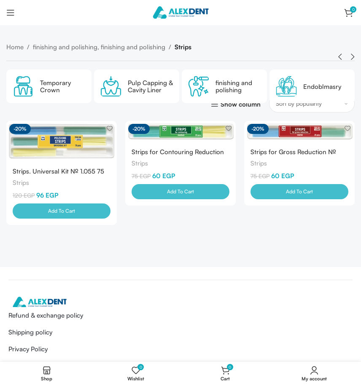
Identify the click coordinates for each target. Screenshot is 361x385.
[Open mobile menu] (10, 12)
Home (15, 47)
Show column (241, 104)
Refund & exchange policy (45, 315)
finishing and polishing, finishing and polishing (99, 47)
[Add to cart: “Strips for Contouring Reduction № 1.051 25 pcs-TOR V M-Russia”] (180, 191)
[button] (340, 57)
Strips (21, 183)
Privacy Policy (28, 349)
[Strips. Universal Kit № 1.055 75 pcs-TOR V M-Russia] (61, 141)
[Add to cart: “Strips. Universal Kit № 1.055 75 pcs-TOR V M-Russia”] (61, 211)
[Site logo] (180, 12)
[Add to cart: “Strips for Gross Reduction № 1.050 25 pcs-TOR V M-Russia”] (299, 191)
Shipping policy (30, 332)
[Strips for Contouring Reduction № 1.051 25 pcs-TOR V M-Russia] (180, 131)
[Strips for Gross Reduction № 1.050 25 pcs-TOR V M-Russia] (299, 131)
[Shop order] (312, 103)
